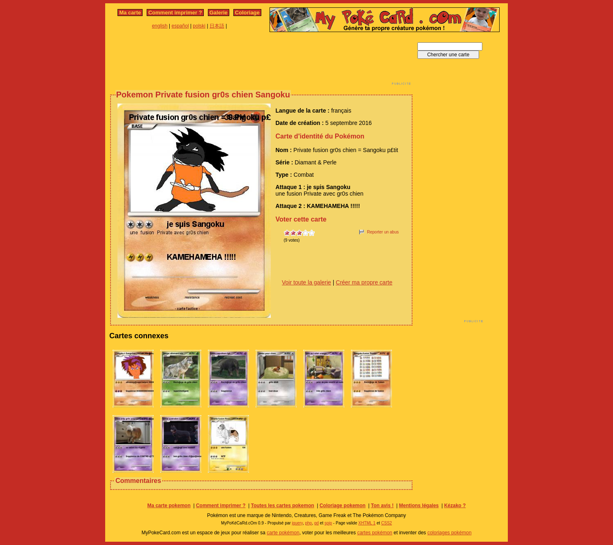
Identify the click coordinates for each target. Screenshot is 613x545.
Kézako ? (455, 505)
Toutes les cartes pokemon (282, 505)
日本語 (217, 26)
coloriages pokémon (449, 533)
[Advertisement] (261, 60)
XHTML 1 (367, 523)
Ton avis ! (382, 505)
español (180, 26)
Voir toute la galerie (306, 282)
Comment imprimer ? (175, 12)
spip (328, 523)
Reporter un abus (383, 232)
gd (316, 523)
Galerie (219, 12)
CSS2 (386, 523)
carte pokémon (283, 533)
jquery (297, 523)
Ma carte (130, 12)
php (308, 523)
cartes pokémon (374, 533)
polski (199, 26)
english (160, 26)
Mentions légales (419, 505)
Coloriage (247, 12)
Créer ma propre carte (364, 282)
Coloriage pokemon (343, 505)
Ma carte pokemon (168, 505)
